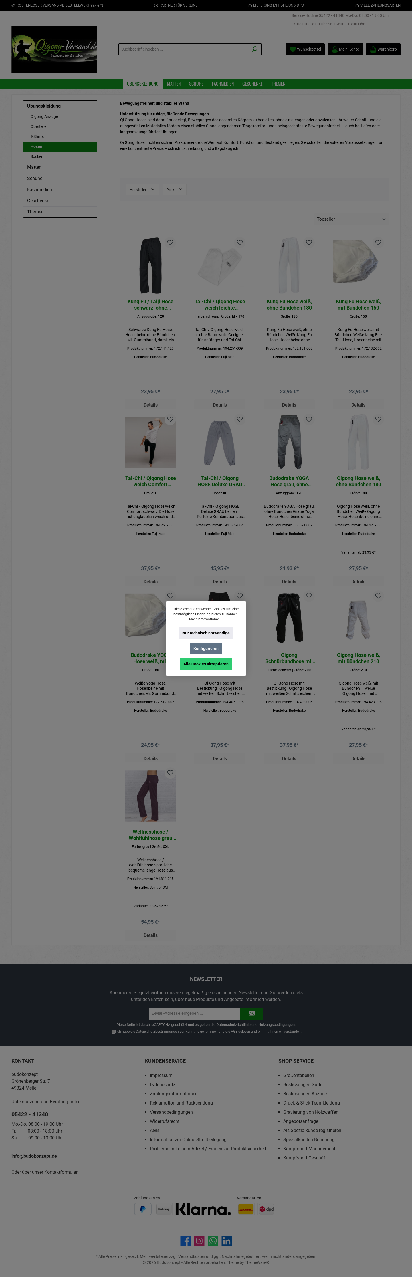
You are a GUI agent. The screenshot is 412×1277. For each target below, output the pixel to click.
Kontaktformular (60, 1172)
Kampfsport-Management (309, 1148)
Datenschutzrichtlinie (233, 1024)
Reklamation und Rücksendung (181, 1103)
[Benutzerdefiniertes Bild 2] (164, 1209)
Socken (37, 156)
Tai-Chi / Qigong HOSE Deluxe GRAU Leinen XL (219, 483)
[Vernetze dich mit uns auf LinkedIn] (226, 1240)
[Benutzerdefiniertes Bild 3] (203, 1209)
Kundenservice (165, 1061)
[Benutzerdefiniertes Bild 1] (143, 1209)
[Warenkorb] (383, 49)
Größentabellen (298, 1075)
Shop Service (296, 1061)
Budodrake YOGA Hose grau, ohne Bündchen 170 (289, 483)
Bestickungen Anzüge (305, 1093)
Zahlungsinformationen (174, 1093)
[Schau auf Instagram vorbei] (199, 1240)
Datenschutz (162, 1084)
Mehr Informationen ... (206, 619)
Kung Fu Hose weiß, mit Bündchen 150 (358, 304)
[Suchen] (255, 49)
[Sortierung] (351, 219)
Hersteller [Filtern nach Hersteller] (142, 189)
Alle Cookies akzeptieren (206, 664)
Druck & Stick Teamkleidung (311, 1103)
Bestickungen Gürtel (303, 1084)
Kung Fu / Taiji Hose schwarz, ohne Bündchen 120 (150, 304)
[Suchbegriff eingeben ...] (183, 49)
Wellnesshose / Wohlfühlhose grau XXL (150, 840)
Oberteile (38, 126)
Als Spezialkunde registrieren (312, 1130)
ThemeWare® (257, 1262)
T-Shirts (37, 136)
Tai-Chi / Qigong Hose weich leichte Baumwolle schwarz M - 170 (220, 304)
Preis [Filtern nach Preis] (174, 189)
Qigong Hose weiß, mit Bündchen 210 (358, 661)
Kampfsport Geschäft (305, 1158)
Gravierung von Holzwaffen (310, 1112)
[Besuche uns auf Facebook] (185, 1240)
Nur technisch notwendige (206, 633)
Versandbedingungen (171, 1112)
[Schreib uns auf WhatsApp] (213, 1240)
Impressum (161, 1075)
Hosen (36, 146)
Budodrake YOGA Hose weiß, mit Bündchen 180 (151, 661)
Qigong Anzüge (44, 116)
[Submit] (251, 1014)
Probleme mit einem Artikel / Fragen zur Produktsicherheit (208, 1148)
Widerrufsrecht (164, 1121)
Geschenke (38, 200)
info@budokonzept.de (34, 1156)
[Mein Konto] (345, 49)
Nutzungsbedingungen (276, 1024)
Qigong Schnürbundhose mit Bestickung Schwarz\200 (289, 661)
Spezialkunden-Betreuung (309, 1139)
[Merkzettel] (305, 49)
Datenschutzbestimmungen (157, 1032)
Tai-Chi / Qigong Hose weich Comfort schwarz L (150, 483)
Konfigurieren (206, 648)
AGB (234, 1032)
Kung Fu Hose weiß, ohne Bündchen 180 (289, 304)
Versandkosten (191, 1256)
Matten (34, 167)
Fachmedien (39, 189)
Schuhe (34, 178)
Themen (35, 212)
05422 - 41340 (331, 15)
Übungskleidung (44, 106)
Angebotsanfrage (300, 1121)
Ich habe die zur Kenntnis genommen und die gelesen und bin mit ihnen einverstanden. (208, 1032)
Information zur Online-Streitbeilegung (188, 1139)
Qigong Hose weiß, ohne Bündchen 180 (358, 483)
